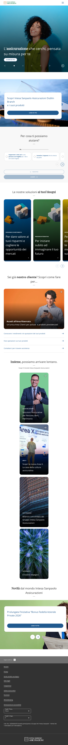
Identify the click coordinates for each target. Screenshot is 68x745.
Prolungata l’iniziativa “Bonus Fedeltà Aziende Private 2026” (31, 613)
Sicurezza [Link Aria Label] (6, 695)
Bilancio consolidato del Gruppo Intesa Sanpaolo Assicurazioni (33, 519)
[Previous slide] (32, 637)
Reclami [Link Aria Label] (6, 666)
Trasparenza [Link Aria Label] (7, 686)
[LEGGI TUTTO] (35, 626)
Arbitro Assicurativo (9, 690)
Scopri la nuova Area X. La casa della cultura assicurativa (32, 467)
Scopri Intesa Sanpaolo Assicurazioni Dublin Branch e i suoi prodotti (30, 102)
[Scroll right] (62, 164)
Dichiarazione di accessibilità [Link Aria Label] (12, 705)
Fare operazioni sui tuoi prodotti (16, 341)
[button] (5, 66)
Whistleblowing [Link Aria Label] (8, 700)
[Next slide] (38, 637)
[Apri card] (34, 449)
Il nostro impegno (30, 574)
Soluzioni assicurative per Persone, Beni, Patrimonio (32, 415)
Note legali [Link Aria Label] (7, 681)
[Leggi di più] (33, 113)
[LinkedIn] (14, 660)
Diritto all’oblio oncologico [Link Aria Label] (11, 676)
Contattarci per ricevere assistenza (16, 348)
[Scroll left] (57, 164)
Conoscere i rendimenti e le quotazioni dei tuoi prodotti (24, 333)
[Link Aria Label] (24, 333)
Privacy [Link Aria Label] (6, 671)
